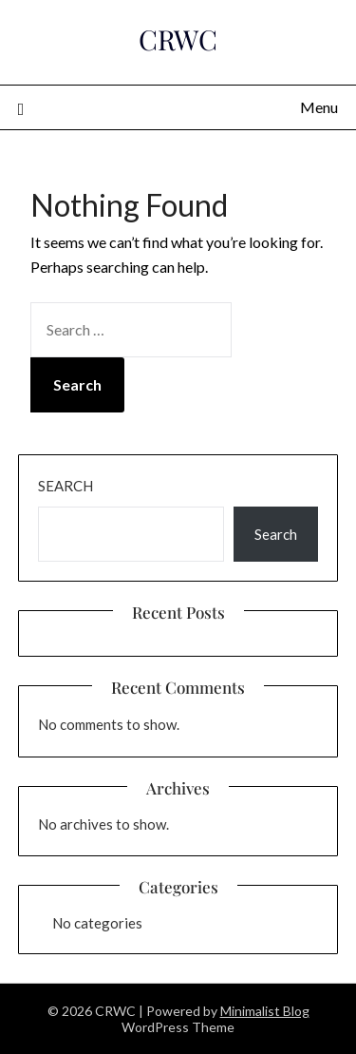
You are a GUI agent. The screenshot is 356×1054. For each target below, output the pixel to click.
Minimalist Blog (264, 1011)
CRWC (178, 39)
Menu (319, 107)
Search (65, 485)
